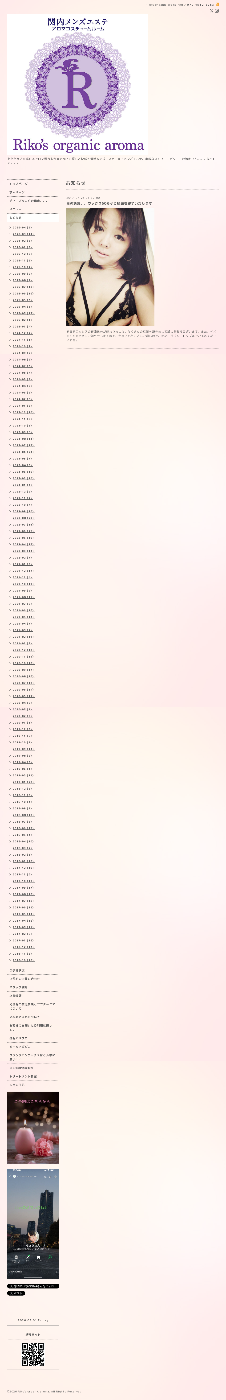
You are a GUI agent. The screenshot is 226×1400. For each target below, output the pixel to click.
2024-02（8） (23, 399)
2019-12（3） (23, 729)
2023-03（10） (24, 472)
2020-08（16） (24, 676)
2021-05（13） (24, 617)
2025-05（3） (23, 300)
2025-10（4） (23, 267)
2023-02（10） (24, 478)
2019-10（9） (23, 742)
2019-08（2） (23, 756)
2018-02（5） (23, 855)
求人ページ (17, 192)
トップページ (18, 184)
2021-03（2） (23, 630)
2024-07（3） (23, 366)
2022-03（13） (24, 551)
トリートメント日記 (23, 1076)
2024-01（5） (23, 406)
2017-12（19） (24, 868)
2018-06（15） (24, 828)
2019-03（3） (23, 769)
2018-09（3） (23, 808)
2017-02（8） (23, 934)
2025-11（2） (23, 260)
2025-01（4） (23, 326)
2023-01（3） (23, 485)
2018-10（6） (23, 802)
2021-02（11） (24, 637)
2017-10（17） (24, 881)
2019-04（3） (23, 762)
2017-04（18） (24, 921)
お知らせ (15, 218)
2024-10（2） (23, 346)
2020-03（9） (23, 709)
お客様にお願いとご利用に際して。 (30, 1027)
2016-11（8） (23, 954)
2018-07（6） (23, 822)
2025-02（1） (23, 320)
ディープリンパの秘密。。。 (29, 201)
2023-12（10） (24, 412)
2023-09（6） (23, 432)
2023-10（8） (23, 425)
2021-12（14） (24, 571)
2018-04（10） (24, 841)
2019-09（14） (24, 749)
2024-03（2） (23, 392)
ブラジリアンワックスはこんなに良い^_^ (32, 1057)
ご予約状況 (17, 970)
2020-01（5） (23, 723)
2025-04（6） (23, 307)
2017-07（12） (24, 901)
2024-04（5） (23, 386)
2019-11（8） (23, 736)
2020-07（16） (24, 683)
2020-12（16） (24, 650)
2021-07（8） (23, 604)
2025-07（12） (24, 287)
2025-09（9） (23, 274)
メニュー (15, 209)
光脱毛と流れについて (24, 1017)
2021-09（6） (23, 590)
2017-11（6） (23, 874)
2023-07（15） (24, 445)
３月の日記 (17, 1085)
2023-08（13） (24, 439)
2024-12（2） (23, 333)
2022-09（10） (24, 511)
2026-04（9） (23, 227)
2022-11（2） (23, 498)
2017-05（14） (24, 914)
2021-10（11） (24, 584)
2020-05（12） (24, 696)
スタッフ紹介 (18, 987)
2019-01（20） (24, 782)
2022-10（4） (23, 505)
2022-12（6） (23, 491)
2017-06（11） (24, 907)
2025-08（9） (23, 280)
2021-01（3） (23, 643)
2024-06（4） (23, 373)
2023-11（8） (23, 419)
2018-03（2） (23, 848)
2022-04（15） (24, 544)
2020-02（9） (23, 716)
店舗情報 (15, 996)
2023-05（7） (23, 458)
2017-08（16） (24, 894)
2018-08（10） (24, 815)
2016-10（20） (24, 960)
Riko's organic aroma (33, 1391)
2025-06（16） (24, 293)
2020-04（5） (23, 703)
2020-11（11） (24, 657)
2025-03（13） (24, 313)
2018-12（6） (23, 789)
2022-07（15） (24, 524)
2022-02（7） (23, 557)
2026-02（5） (23, 241)
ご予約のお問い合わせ (24, 979)
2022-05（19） (24, 538)
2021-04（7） (23, 623)
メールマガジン (20, 1047)
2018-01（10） (24, 861)
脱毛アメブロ (18, 1038)
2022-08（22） (24, 518)
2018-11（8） (23, 795)
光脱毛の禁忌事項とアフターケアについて (32, 1006)
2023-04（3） (23, 465)
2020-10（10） (24, 663)
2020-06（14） (24, 690)
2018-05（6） (23, 835)
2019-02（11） (24, 775)
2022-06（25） (24, 531)
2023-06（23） (24, 452)
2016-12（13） (24, 947)
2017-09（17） (24, 888)
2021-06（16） (24, 610)
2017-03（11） (24, 927)
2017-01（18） (24, 940)
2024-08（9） (23, 359)
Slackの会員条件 (21, 1068)
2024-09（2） (23, 353)
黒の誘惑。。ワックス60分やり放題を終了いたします (109, 203)
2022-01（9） (23, 564)
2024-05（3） (23, 379)
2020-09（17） (24, 670)
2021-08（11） (24, 597)
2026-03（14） (24, 234)
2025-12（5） (23, 254)
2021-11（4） (23, 577)
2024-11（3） (23, 340)
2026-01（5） (23, 247)
